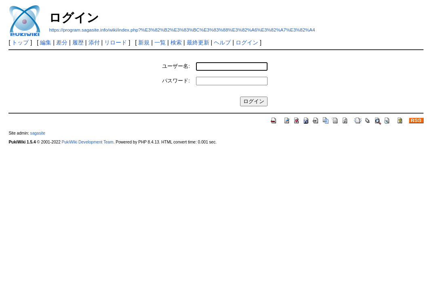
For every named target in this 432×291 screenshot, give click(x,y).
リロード (115, 42)
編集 (45, 42)
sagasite (38, 133)
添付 (94, 42)
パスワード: (176, 81)
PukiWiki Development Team (88, 142)
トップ (20, 42)
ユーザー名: (176, 66)
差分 (61, 42)
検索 (176, 42)
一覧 (160, 42)
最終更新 (198, 42)
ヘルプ (222, 42)
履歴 (78, 42)
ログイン (247, 42)
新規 (144, 42)
